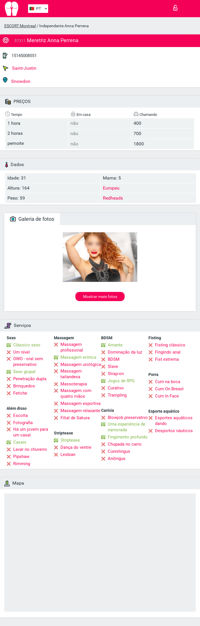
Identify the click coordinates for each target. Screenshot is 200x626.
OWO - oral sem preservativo (28, 361)
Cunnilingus (119, 451)
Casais (19, 442)
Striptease (70, 440)
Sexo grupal (24, 371)
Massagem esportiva (80, 403)
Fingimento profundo (128, 437)
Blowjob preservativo (128, 417)
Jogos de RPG (121, 380)
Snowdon (16, 80)
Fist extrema (167, 359)
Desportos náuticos (174, 430)
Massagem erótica (78, 357)
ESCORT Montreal (20, 26)
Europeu (111, 188)
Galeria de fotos (32, 219)
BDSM (113, 359)
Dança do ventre (75, 447)
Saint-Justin (19, 68)
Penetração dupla (29, 378)
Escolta (20, 415)
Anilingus (117, 458)
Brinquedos (24, 386)
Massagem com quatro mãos (75, 393)
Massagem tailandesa (71, 373)
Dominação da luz (125, 352)
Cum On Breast (169, 388)
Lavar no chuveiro (30, 449)
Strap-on (116, 373)
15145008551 (24, 55)
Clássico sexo (26, 345)
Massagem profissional (71, 347)
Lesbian (67, 454)
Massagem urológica (80, 364)
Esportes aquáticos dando (174, 420)
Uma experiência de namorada (126, 427)
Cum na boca (167, 381)
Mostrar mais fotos (100, 296)
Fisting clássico (170, 345)
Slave (113, 366)
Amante (115, 345)
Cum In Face (167, 396)
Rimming (21, 463)
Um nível (21, 352)
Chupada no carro (125, 444)
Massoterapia (73, 384)
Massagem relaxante (80, 410)
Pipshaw (21, 456)
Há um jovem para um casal (30, 432)
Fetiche (20, 393)
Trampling (117, 395)
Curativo (116, 388)
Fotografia (23, 422)
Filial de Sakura (75, 417)
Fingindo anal (168, 352)
